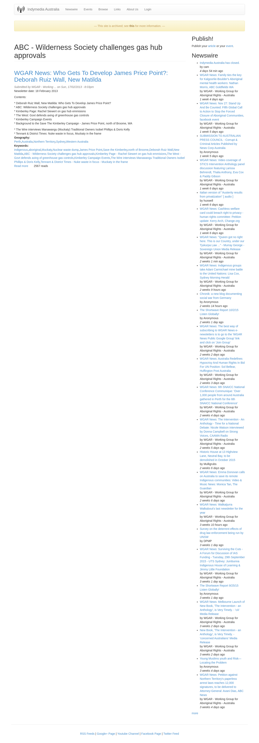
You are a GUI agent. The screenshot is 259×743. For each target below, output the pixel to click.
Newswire (71, 9)
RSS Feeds (87, 733)
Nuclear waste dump (66, 149)
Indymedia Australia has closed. (220, 62)
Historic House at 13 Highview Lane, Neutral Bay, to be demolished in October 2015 (219, 456)
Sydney (60, 141)
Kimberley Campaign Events (92, 157)
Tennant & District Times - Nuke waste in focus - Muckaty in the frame (84, 162)
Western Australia (77, 141)
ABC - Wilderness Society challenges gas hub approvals (59, 153)
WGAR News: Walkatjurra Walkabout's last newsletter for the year (221, 508)
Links (117, 9)
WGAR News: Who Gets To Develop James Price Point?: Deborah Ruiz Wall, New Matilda (91, 76)
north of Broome (138, 149)
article (211, 46)
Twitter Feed (171, 733)
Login (147, 9)
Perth (17, 141)
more (195, 713)
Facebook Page (151, 733)
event (229, 46)
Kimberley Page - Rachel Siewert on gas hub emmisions (131, 153)
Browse (103, 9)
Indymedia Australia (43, 9)
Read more (21, 166)
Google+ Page (106, 733)
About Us (132, 9)
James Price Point (91, 149)
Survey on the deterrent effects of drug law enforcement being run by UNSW (222, 533)
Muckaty (47, 149)
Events (88, 9)
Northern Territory (44, 141)
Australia (27, 141)
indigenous (21, 149)
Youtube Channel (128, 733)
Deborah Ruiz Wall (161, 149)
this (131, 26)
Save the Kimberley (115, 149)
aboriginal (35, 149)
